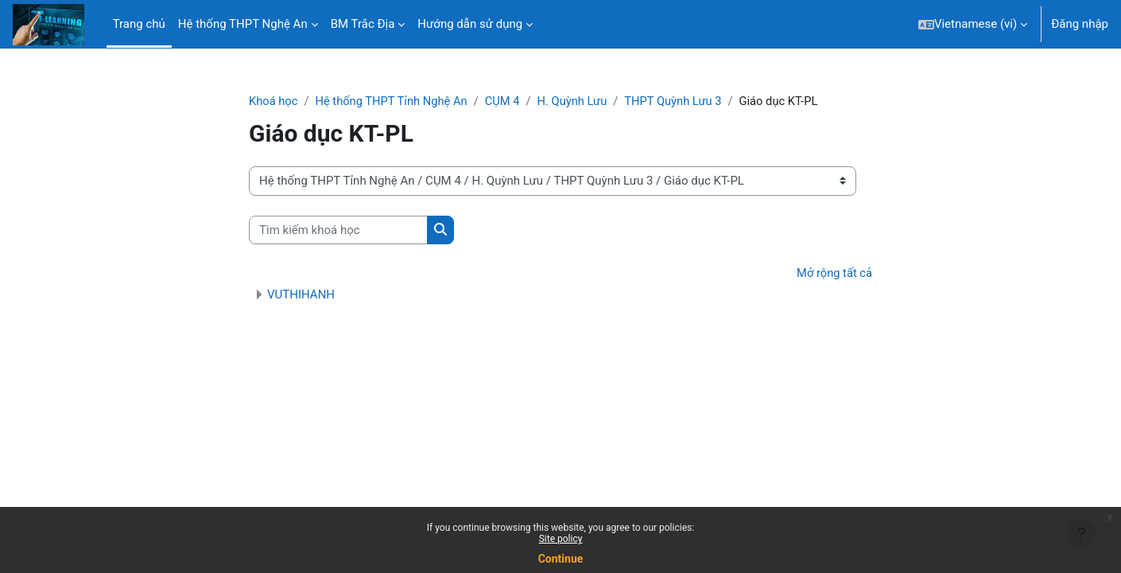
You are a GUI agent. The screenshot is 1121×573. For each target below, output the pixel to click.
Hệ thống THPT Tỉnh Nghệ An (394, 101)
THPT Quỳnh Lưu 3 (681, 101)
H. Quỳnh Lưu (579, 101)
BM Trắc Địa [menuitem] (363, 24)
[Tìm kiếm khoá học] (338, 230)
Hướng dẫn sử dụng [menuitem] (469, 24)
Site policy (561, 538)
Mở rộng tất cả (833, 274)
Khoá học (274, 101)
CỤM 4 (508, 101)
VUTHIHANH (301, 295)
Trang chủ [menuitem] (139, 24)
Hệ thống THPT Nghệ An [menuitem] (243, 24)
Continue (561, 558)
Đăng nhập (1079, 24)
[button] (973, 24)
